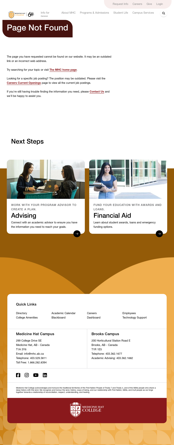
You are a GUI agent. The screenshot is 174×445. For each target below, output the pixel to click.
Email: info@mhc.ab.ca (30, 354)
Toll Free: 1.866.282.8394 (31, 362)
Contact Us (97, 92)
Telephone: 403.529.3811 (31, 358)
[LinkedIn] (45, 375)
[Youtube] (35, 375)
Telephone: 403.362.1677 (106, 354)
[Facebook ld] (18, 375)
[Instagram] (27, 375)
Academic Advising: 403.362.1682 (112, 358)
